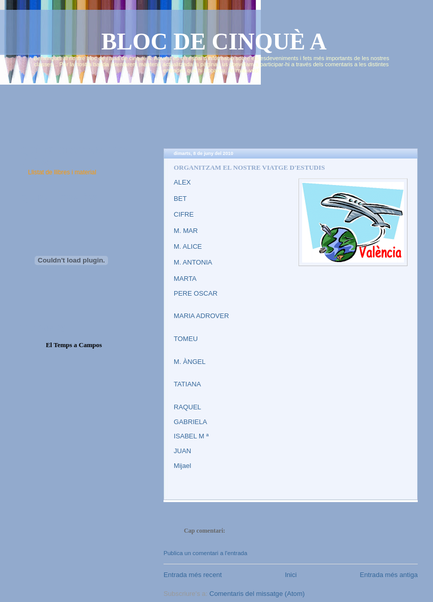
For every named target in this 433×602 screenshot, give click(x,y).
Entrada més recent (193, 575)
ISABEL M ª (191, 436)
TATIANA (187, 384)
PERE (184, 293)
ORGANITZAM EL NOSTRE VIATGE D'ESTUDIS (249, 167)
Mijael (182, 465)
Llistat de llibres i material (62, 172)
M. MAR (186, 230)
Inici (290, 575)
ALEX (182, 182)
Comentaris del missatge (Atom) (257, 593)
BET (180, 198)
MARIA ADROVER (201, 316)
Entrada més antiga (389, 575)
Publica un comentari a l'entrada (205, 553)
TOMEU (186, 339)
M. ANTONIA (193, 262)
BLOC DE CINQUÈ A (214, 42)
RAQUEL (187, 407)
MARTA (185, 278)
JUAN (182, 451)
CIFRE (184, 214)
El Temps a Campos (74, 345)
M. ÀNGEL (190, 361)
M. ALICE (188, 246)
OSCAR (206, 293)
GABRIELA (190, 422)
